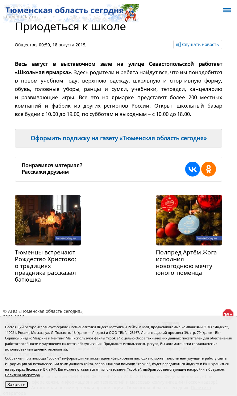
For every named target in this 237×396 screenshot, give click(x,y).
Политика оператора (22, 375)
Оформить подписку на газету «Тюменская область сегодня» (119, 138)
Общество (25, 45)
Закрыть (16, 384)
